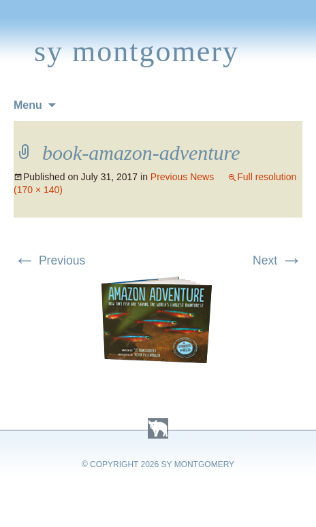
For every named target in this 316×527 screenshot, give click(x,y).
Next (277, 260)
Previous (49, 260)
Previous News (182, 176)
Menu (28, 105)
